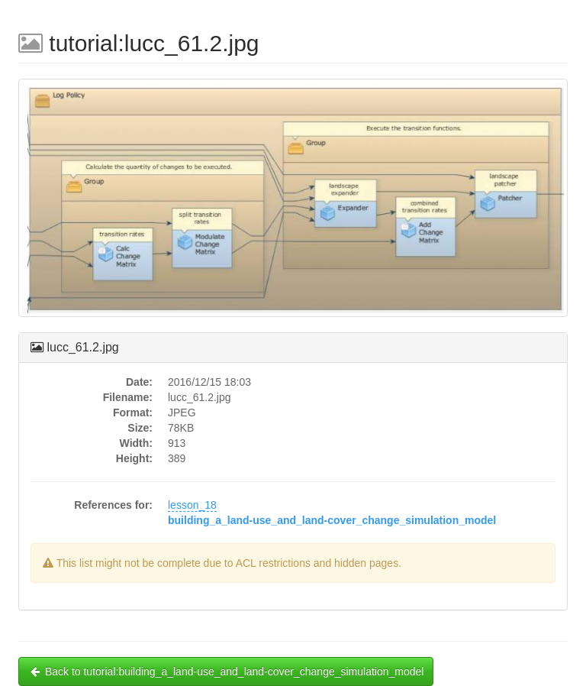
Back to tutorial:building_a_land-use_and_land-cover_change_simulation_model (225, 671)
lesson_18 (192, 505)
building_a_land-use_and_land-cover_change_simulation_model (332, 520)
